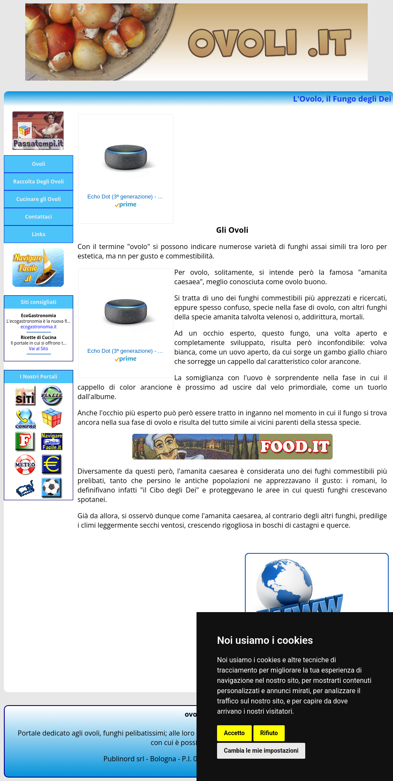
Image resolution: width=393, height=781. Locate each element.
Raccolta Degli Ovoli (38, 181)
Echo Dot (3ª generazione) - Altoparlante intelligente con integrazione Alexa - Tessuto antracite (125, 196)
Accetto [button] (234, 733)
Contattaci (38, 216)
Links (38, 234)
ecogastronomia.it (39, 327)
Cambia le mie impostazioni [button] (261, 750)
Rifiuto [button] (269, 733)
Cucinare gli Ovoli (38, 199)
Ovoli (38, 164)
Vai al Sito (38, 348)
